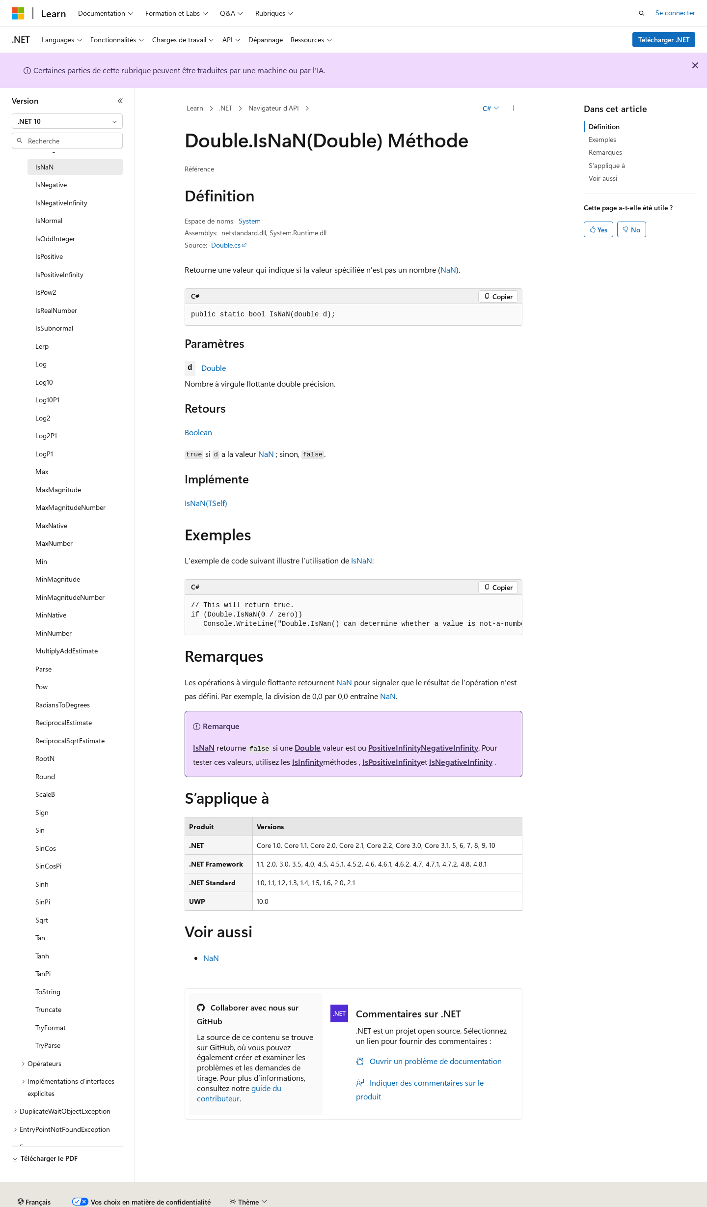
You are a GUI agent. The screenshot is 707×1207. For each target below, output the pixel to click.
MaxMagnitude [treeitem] (58, 489)
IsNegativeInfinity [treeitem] (61, 202)
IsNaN (361, 560)
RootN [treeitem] (44, 758)
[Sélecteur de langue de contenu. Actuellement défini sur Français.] (34, 1175)
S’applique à (607, 165)
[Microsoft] (18, 13)
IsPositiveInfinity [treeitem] (59, 274)
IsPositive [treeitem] (49, 256)
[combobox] (67, 121)
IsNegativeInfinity (460, 762)
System (250, 220)
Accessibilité (630, 1198)
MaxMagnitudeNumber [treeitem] (70, 507)
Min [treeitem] (41, 561)
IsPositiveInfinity (391, 762)
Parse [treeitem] (43, 669)
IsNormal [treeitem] (48, 220)
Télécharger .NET (664, 39)
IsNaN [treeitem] (44, 166)
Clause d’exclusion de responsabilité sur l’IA (76, 1198)
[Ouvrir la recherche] (642, 13)
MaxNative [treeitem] (51, 525)
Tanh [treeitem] (42, 955)
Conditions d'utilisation (565, 1198)
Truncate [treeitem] (48, 1009)
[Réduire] (120, 101)
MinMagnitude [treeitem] (57, 579)
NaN (448, 269)
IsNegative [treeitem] (51, 184)
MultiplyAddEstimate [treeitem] (66, 650)
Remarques (605, 152)
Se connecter (675, 12)
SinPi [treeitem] (42, 901)
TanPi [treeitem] (43, 973)
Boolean (198, 432)
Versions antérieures (183, 1198)
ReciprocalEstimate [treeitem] (63, 722)
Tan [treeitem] (40, 937)
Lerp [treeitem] (42, 346)
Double (213, 368)
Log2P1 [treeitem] (46, 435)
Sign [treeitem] (42, 812)
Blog (232, 1198)
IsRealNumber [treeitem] (56, 310)
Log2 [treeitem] (43, 417)
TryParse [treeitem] (47, 1045)
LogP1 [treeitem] (44, 453)
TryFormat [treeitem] (50, 1027)
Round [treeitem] (45, 776)
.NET (225, 107)
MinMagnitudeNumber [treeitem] (70, 597)
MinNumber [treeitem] (53, 633)
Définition (604, 126)
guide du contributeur (239, 1093)
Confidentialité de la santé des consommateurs (442, 1198)
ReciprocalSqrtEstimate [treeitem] (70, 740)
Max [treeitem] (41, 471)
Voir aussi (603, 178)
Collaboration (278, 1198)
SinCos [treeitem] (45, 848)
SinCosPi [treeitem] (48, 865)
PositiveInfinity (394, 747)
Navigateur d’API (273, 107)
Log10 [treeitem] (44, 382)
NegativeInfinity (449, 747)
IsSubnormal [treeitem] (54, 328)
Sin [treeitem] (40, 830)
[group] (353, 615)
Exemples (602, 139)
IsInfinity (307, 762)
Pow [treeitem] (41, 686)
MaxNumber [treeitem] (54, 543)
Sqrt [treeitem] (41, 920)
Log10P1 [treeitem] (47, 399)
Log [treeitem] (41, 363)
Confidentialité (331, 1198)
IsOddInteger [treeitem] (55, 238)
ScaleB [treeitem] (45, 794)
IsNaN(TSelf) (206, 503)
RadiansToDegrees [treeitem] (62, 704)
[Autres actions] (513, 108)
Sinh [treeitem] (42, 884)
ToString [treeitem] (47, 991)
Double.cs (226, 245)
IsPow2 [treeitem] (45, 292)
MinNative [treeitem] (50, 614)
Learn (195, 107)
